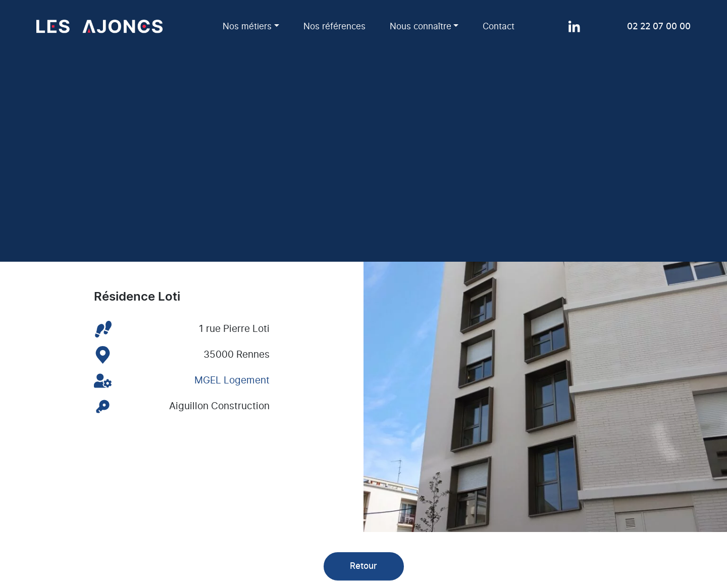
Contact (498, 26)
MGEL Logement (232, 380)
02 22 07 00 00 (659, 26)
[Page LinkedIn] (574, 27)
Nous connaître (420, 26)
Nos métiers (247, 26)
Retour (363, 566)
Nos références (334, 26)
